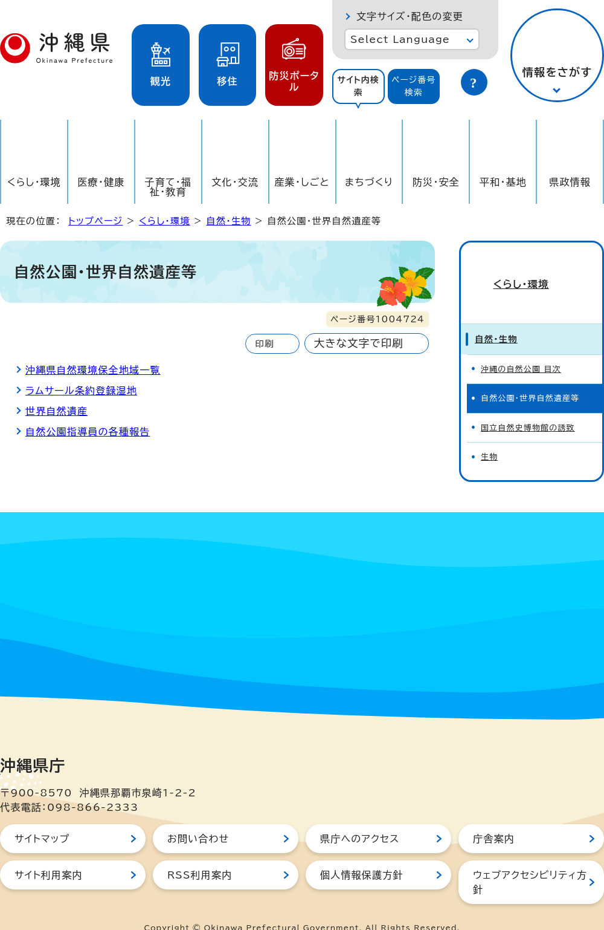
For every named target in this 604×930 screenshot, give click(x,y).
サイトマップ (41, 817)
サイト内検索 (358, 86)
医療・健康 (100, 182)
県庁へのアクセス (359, 817)
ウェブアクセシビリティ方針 (530, 861)
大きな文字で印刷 (358, 343)
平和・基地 (503, 182)
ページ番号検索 (413, 86)
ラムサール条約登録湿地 (81, 390)
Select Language (400, 39)
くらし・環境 (34, 182)
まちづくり (369, 182)
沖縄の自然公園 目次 (521, 348)
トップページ (95, 221)
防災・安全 (436, 182)
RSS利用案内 (199, 854)
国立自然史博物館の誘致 (528, 406)
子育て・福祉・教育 (168, 187)
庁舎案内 (494, 817)
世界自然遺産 (56, 411)
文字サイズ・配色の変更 (409, 16)
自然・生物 (228, 221)
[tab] (358, 86)
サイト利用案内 (48, 854)
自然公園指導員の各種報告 (87, 432)
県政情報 (570, 182)
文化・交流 (235, 182)
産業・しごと (301, 182)
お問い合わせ (198, 817)
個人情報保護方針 (361, 854)
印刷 (264, 343)
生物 (489, 436)
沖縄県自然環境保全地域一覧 (93, 370)
